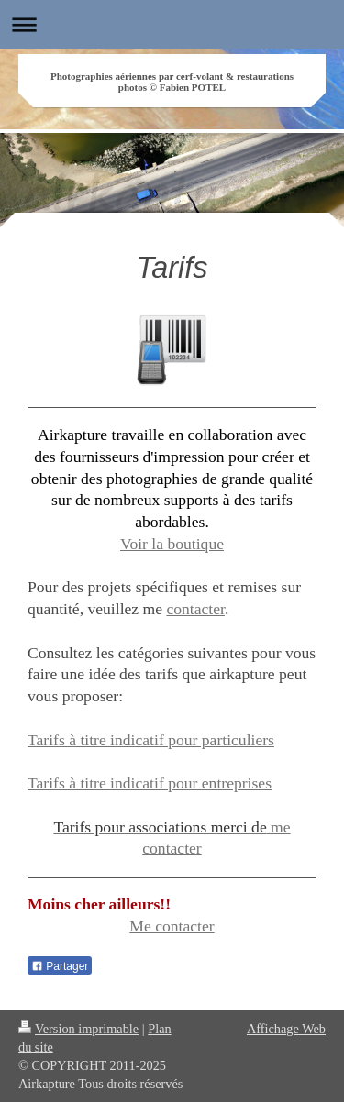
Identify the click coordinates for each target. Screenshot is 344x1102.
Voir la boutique (172, 543)
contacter (195, 609)
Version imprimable (78, 1028)
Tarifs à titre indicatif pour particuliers (151, 740)
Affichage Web (286, 1028)
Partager (59, 966)
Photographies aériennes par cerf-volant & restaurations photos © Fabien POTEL (172, 82)
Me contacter (171, 926)
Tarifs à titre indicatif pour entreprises (150, 783)
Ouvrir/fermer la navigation (172, 24)
